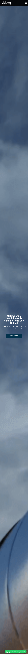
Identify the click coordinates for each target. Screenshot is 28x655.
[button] (26, 3)
